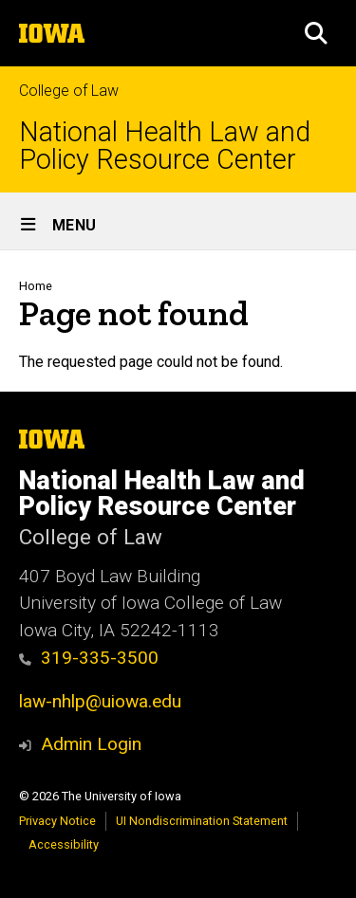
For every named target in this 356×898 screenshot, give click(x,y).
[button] (316, 33)
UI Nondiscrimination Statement (202, 821)
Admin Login (91, 744)
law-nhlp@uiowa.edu (100, 701)
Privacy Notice (57, 821)
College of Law (69, 91)
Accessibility (63, 844)
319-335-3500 (100, 658)
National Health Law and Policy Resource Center (164, 146)
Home (35, 286)
